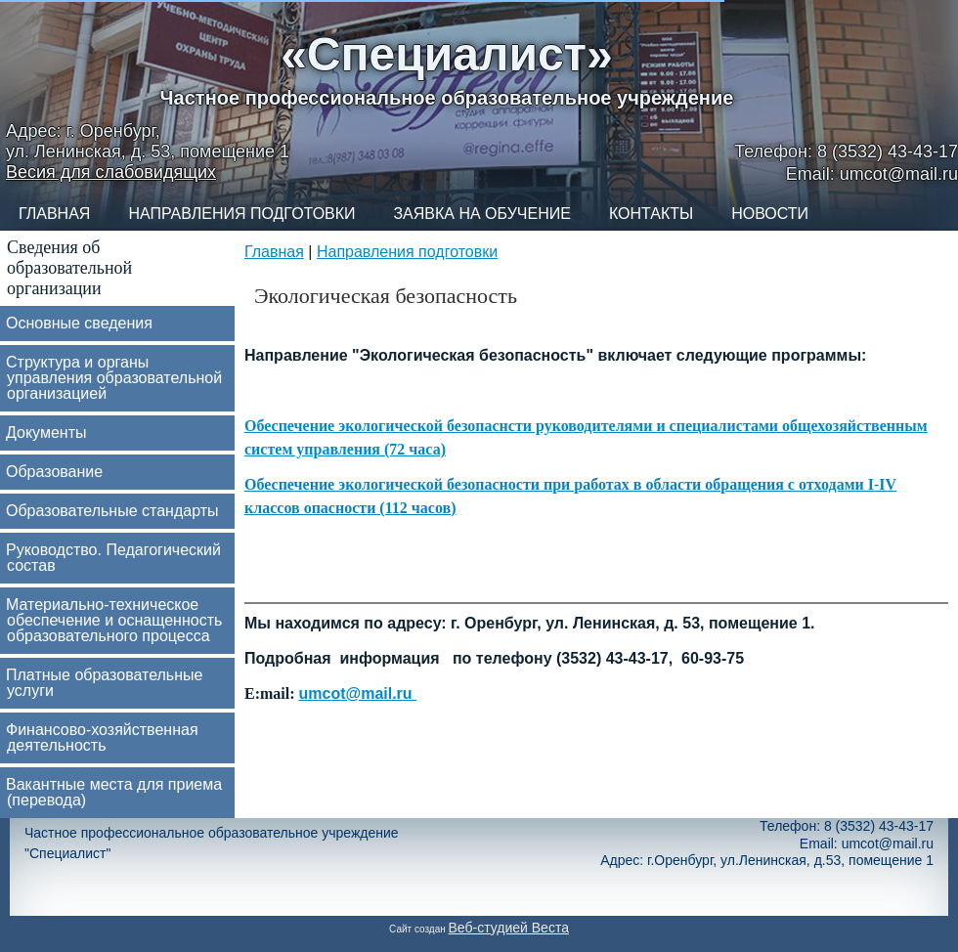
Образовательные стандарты (112, 510)
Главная (54, 213)
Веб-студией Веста (509, 927)
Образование (54, 471)
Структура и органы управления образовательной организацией (114, 378)
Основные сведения (79, 323)
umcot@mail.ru (358, 693)
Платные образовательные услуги (104, 683)
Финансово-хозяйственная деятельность (102, 737)
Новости (769, 213)
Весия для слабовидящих (111, 172)
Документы (46, 432)
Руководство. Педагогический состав (113, 557)
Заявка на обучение (481, 213)
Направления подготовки (241, 213)
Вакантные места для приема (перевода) (114, 792)
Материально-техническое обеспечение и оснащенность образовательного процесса (114, 620)
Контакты (651, 213)
